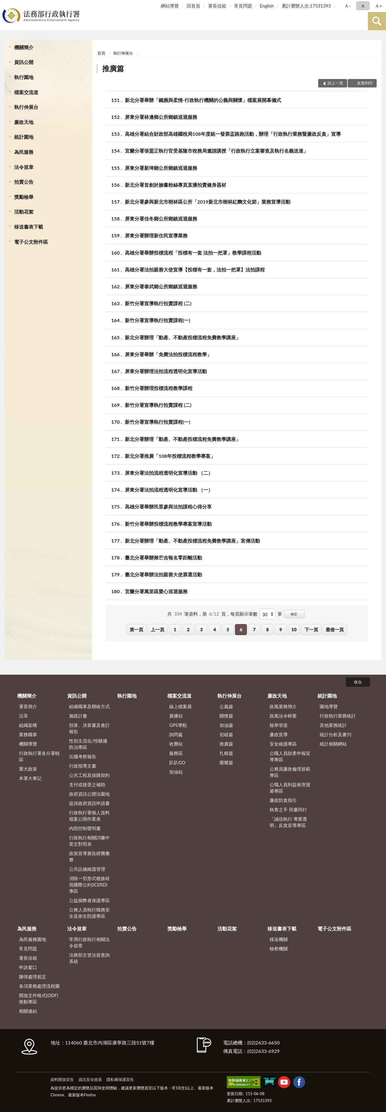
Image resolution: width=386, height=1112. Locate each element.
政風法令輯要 (283, 715)
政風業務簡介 (283, 706)
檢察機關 (279, 948)
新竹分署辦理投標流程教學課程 (158, 388)
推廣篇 (113, 68)
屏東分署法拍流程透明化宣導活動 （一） (169, 489)
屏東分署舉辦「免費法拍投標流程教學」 (168, 354)
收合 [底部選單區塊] (358, 682)
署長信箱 (217, 5)
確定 (294, 614)
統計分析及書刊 (335, 734)
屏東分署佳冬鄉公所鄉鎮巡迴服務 (161, 218)
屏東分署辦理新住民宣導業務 (156, 235)
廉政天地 (23, 122)
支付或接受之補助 (87, 784)
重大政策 (28, 768)
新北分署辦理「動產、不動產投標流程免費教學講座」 (183, 337)
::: (6, 5)
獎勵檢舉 (23, 197)
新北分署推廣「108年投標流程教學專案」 (170, 455)
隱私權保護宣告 (120, 1079)
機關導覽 (28, 743)
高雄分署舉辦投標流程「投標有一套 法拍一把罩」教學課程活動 (193, 252)
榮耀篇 (226, 762)
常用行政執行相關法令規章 (89, 942)
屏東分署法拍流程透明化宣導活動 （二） (169, 472)
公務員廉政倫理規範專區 (290, 772)
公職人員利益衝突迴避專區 (290, 788)
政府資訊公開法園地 (89, 794)
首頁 (101, 53)
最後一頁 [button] (335, 629)
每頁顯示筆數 (244, 613)
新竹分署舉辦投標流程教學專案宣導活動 (168, 523)
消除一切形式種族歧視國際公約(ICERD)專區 (89, 885)
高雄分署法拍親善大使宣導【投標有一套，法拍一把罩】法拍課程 (195, 269)
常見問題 (243, 5)
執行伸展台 (26, 107)
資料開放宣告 (62, 1079)
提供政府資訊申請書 (89, 803)
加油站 (176, 772)
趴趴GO (177, 762)
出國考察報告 (82, 756)
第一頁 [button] (136, 629)
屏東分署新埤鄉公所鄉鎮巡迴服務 (161, 167)
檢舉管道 (279, 725)
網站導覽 (170, 5)
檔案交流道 (26, 92)
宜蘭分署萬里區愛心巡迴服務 (156, 591)
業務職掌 (28, 734)
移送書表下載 (28, 227)
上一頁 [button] (157, 629)
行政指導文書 (82, 765)
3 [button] (201, 629)
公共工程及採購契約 (89, 775)
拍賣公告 (23, 182)
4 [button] (214, 629)
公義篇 (226, 706)
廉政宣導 (279, 734)
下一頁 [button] (311, 629)
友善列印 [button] (365, 83)
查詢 (377, 21)
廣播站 (176, 715)
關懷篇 (226, 715)
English (267, 5)
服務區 (176, 753)
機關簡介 (23, 47)
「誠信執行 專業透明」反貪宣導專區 (288, 822)
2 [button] (188, 629)
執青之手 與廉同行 (288, 809)
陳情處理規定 (32, 976)
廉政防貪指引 (283, 800)
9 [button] (281, 629)
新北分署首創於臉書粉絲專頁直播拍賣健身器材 (175, 184)
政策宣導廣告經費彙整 (89, 856)
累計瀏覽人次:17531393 (306, 5)
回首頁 (193, 5)
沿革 (23, 715)
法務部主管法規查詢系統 (89, 958)
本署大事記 (30, 778)
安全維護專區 (283, 743)
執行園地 (23, 77)
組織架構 (28, 725)
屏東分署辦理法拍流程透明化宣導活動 (166, 371)
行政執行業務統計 (338, 715)
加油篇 (226, 725)
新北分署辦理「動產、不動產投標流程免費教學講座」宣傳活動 (192, 540)
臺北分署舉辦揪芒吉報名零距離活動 (163, 557)
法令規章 (23, 167)
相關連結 (28, 1011)
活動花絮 (23, 211)
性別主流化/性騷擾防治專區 (88, 744)
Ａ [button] (363, 5)
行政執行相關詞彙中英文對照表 (89, 841)
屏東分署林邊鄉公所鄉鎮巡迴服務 (161, 116)
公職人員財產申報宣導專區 (290, 756)
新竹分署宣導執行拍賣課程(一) (157, 320)
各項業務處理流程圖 (39, 986)
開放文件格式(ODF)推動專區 (38, 998)
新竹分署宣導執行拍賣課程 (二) (158, 303)
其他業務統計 (333, 725)
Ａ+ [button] (378, 5)
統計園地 (23, 137)
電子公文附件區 (31, 242)
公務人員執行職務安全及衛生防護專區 (89, 913)
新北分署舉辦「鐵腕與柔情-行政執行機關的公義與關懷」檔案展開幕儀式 (203, 100)
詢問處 (176, 734)
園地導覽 (329, 706)
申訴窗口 (28, 967)
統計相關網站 (333, 743)
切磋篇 (226, 734)
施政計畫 (78, 715)
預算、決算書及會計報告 (89, 728)
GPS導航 (178, 725)
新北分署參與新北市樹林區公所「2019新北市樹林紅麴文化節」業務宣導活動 (207, 201)
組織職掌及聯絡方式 (89, 706)
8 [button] (267, 629)
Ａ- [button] (347, 5)
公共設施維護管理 (87, 869)
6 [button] (241, 629)
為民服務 (23, 152)
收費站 (176, 743)
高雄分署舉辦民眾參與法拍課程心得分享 (168, 506)
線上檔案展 (180, 706)
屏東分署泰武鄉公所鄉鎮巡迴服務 (161, 286)
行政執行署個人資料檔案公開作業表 (89, 816)
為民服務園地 (32, 939)
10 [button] (293, 629)
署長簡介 (28, 706)
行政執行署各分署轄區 (39, 756)
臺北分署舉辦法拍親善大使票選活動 (163, 574)
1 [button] (175, 629)
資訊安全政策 (90, 1079)
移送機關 (279, 939)
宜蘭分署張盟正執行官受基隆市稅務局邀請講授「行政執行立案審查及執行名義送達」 (216, 150)
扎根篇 (226, 753)
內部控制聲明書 (85, 828)
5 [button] (227, 629)
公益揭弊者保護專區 (89, 900)
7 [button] (254, 629)
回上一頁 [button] (335, 83)
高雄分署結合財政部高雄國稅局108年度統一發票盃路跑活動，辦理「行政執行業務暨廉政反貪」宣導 (233, 133)
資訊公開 (23, 62)
